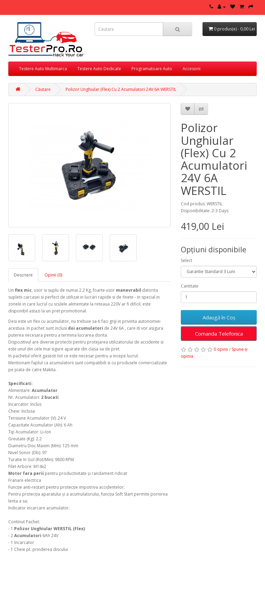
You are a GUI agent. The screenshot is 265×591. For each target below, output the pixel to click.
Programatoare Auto (151, 69)
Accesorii (191, 69)
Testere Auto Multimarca (43, 69)
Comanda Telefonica (219, 333)
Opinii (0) (53, 275)
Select (186, 260)
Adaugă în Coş (219, 317)
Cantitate (189, 286)
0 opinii (221, 349)
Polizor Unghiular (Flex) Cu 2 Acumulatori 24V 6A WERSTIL (121, 89)
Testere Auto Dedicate (99, 69)
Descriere (23, 275)
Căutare (43, 89)
